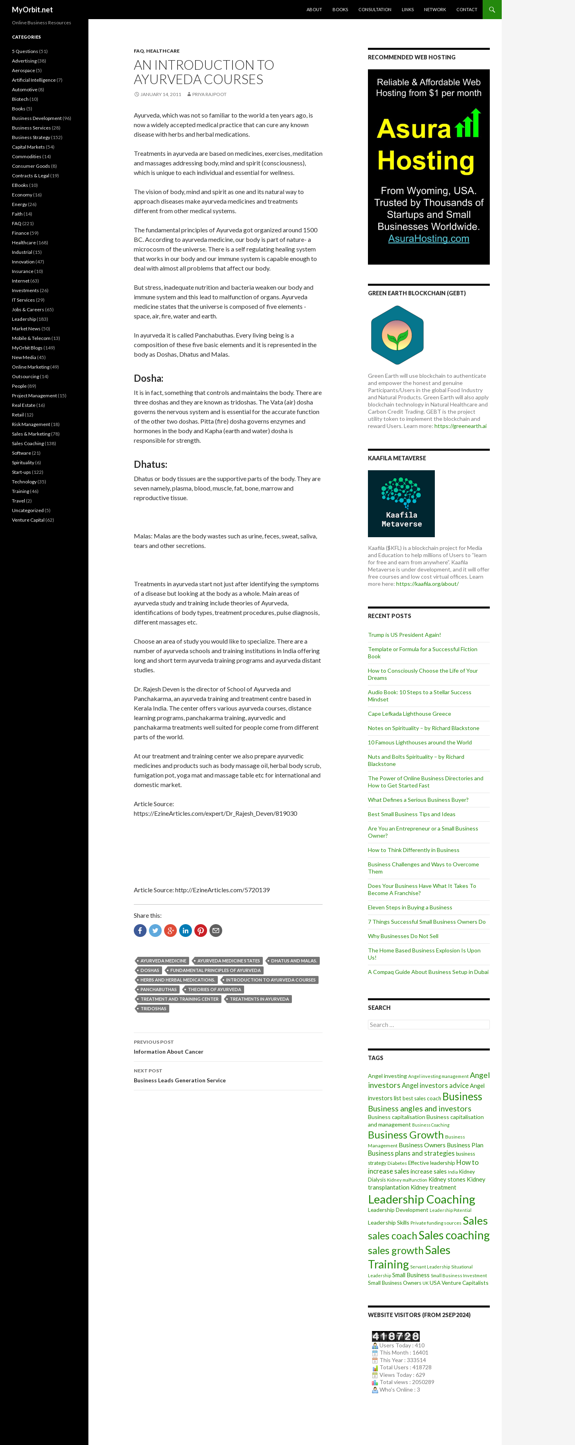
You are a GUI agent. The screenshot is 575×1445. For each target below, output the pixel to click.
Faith (17, 214)
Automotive (24, 89)
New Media (24, 357)
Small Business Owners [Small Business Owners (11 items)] (394, 1283)
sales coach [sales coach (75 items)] (392, 1235)
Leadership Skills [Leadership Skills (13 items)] (388, 1222)
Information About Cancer (228, 1046)
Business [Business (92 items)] (462, 1096)
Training (20, 491)
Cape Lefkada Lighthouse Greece (409, 713)
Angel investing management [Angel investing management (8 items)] (438, 1076)
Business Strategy (31, 137)
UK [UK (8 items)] (425, 1283)
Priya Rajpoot (209, 94)
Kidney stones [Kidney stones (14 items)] (446, 1179)
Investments (25, 290)
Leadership (24, 319)
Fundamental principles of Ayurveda (215, 970)
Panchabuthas (159, 989)
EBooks (20, 185)
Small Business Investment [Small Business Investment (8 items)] (459, 1275)
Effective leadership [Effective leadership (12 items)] (431, 1162)
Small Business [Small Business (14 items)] (411, 1275)
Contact (466, 9)
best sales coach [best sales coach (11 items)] (422, 1098)
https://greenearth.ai (460, 425)
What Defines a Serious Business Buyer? (418, 799)
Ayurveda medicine (163, 960)
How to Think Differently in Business (414, 849)
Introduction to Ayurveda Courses (271, 979)
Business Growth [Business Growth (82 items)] (406, 1135)
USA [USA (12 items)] (435, 1282)
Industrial (22, 252)
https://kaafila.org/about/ (427, 583)
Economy (22, 195)
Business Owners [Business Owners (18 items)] (422, 1145)
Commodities (26, 156)
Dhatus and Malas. (294, 960)
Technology (24, 482)
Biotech (20, 99)
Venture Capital (28, 520)
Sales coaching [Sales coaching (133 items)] (454, 1235)
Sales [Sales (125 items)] (475, 1220)
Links (408, 9)
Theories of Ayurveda (214, 989)
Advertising (24, 61)
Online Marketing (30, 367)
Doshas (150, 970)
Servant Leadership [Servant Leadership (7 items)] (430, 1266)
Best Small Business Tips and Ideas (412, 814)
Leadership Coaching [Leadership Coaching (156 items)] (421, 1199)
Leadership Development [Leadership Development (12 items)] (398, 1209)
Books (340, 9)
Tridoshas (153, 1008)
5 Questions (25, 51)
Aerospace (23, 70)
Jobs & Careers (28, 309)
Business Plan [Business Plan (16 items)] (465, 1145)
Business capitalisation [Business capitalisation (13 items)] (396, 1116)
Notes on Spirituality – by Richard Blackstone (423, 727)
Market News (26, 329)
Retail (18, 415)
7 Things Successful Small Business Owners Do (427, 921)
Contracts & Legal (30, 176)
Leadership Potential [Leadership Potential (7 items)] (450, 1210)
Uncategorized (28, 510)
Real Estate (23, 405)
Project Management (34, 396)
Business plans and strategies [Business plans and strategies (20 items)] (411, 1153)
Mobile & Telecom (31, 338)
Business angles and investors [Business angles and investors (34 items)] (419, 1108)
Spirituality (23, 462)
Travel (18, 501)
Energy (19, 204)
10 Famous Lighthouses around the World (420, 742)
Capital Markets (28, 147)
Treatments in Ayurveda (259, 998)
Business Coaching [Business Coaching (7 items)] (431, 1124)
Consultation (374, 9)
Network (435, 9)
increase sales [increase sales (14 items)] (429, 1171)
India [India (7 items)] (453, 1171)
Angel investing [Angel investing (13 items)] (387, 1075)
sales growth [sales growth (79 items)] (396, 1250)
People (19, 386)
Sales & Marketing (31, 434)
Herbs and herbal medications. (178, 979)
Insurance (22, 271)
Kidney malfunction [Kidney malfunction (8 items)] (407, 1179)
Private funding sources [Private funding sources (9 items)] (436, 1223)
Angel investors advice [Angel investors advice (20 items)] (435, 1086)
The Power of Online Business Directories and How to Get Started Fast (425, 782)
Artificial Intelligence (34, 80)
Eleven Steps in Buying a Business (410, 907)
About (314, 9)
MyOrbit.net (32, 9)
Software (21, 453)
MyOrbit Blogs (27, 348)
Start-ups (21, 472)
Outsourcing (25, 376)
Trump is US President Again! (404, 634)
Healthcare (163, 51)
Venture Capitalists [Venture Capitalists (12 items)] (465, 1282)
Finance (20, 233)
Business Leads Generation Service (228, 1075)
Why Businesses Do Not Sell (403, 936)
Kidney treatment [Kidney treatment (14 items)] (433, 1187)
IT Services (23, 300)
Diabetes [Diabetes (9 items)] (397, 1163)
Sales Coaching (28, 443)
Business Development (37, 118)
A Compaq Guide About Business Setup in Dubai (428, 971)
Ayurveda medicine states (229, 960)
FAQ (139, 51)
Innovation (23, 262)
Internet (20, 281)
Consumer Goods (31, 166)
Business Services (31, 128)
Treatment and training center (180, 998)
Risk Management (31, 424)
